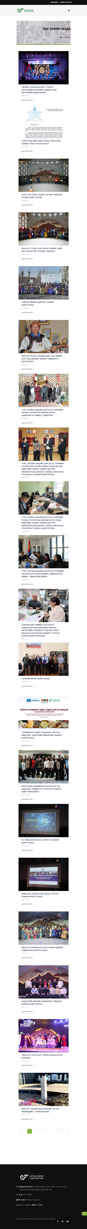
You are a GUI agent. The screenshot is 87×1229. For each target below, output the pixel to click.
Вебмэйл (54, 2)
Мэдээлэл (68, 37)
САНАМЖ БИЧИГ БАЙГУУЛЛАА (35, 679)
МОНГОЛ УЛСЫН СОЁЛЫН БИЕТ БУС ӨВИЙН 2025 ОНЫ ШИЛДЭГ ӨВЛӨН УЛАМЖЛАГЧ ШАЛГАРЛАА (41, 359)
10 (66, 1131)
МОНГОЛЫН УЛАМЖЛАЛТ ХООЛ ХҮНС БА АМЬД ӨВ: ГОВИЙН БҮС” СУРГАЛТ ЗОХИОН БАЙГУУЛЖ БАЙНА (41, 789)
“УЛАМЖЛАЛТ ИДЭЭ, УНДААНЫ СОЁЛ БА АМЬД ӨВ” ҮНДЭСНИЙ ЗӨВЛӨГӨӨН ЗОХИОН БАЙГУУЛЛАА (41, 735)
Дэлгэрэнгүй (27, 100)
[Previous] (20, 1131)
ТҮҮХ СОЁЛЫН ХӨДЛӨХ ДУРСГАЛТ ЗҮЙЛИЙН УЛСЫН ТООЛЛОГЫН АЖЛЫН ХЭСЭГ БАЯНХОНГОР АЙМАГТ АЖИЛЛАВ (42, 413)
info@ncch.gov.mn (33, 1200)
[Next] (20, 1136)
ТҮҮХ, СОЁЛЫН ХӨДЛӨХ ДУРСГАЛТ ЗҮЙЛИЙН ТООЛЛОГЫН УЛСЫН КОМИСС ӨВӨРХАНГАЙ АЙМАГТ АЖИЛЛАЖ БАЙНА (42, 574)
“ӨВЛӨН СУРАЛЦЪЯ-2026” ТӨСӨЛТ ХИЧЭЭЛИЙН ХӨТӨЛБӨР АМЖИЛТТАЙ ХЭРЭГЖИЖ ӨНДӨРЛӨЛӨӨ (38, 90)
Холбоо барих (66, 2)
